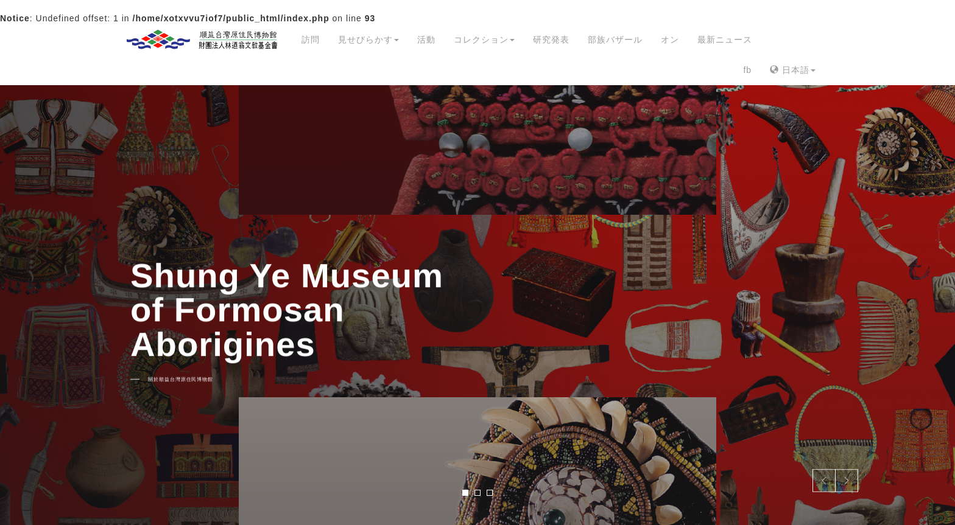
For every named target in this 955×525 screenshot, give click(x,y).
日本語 (793, 70)
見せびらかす (368, 39)
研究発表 (551, 39)
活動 (426, 39)
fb (747, 70)
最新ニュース (724, 39)
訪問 (310, 39)
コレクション (484, 39)
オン (670, 39)
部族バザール (615, 39)
